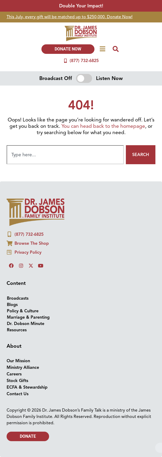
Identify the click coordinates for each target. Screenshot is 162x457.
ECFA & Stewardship (27, 387)
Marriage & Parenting (28, 317)
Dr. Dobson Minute (25, 323)
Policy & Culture (23, 311)
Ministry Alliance (23, 367)
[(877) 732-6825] (65, 61)
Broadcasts (17, 298)
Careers (14, 374)
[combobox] (65, 154)
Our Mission (18, 361)
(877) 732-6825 (84, 60)
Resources (17, 330)
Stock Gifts (17, 380)
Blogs (12, 304)
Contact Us (17, 394)
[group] (81, 17)
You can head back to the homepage (103, 126)
